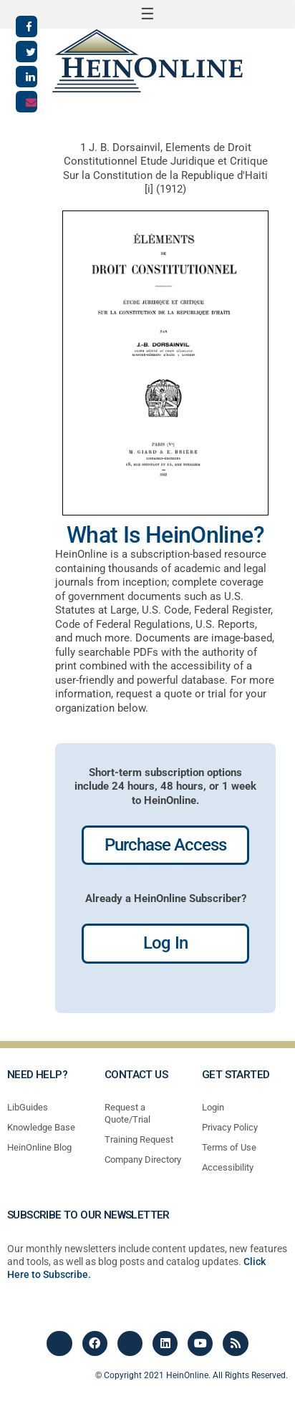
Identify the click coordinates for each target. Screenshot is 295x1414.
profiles (132, 997)
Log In (165, 943)
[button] (147, 14)
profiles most (185, 997)
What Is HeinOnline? (165, 534)
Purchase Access (166, 845)
